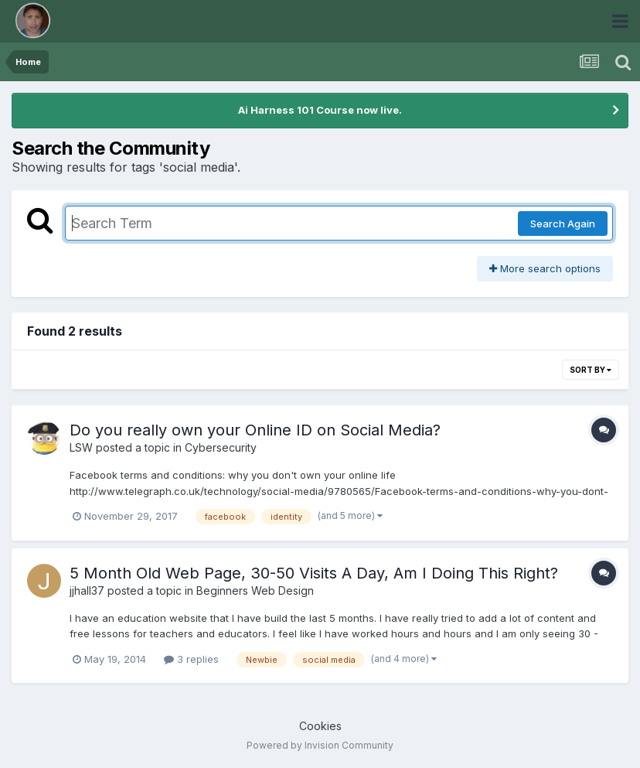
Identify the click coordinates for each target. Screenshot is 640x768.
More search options (545, 268)
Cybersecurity (221, 447)
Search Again (562, 223)
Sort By (590, 369)
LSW (81, 447)
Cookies (320, 725)
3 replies (191, 659)
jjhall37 (87, 590)
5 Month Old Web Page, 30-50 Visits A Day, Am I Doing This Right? (314, 573)
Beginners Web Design (255, 590)
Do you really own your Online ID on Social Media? (255, 430)
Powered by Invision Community (320, 745)
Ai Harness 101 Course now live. (320, 110)
